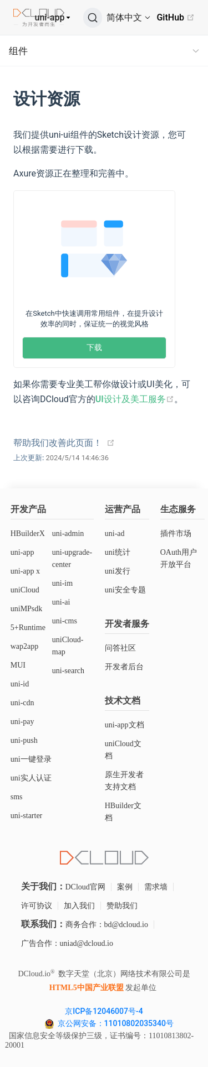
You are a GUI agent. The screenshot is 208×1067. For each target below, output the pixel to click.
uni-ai (61, 602)
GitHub (175, 17)
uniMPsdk (27, 609)
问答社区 (120, 648)
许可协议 (36, 906)
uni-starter (27, 815)
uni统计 (117, 552)
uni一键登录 (31, 759)
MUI (18, 665)
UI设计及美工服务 (134, 399)
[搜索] (92, 18)
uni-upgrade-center (72, 558)
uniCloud (25, 590)
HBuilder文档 (123, 811)
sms (17, 797)
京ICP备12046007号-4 (104, 1011)
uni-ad (115, 533)
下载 (94, 347)
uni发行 (117, 571)
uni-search (68, 671)
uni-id (20, 684)
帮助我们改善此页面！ (57, 443)
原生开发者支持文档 (124, 781)
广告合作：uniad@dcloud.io (67, 943)
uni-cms (64, 621)
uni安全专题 (125, 590)
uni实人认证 (31, 778)
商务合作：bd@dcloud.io (106, 924)
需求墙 (156, 887)
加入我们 (79, 906)
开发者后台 (124, 667)
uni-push (24, 740)
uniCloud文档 (123, 750)
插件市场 (175, 533)
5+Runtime (28, 627)
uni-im (62, 583)
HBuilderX (28, 533)
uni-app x (25, 571)
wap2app (25, 646)
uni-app (50, 17)
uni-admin (68, 533)
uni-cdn (22, 703)
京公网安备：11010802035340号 (117, 1023)
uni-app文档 (124, 725)
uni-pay (22, 721)
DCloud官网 (85, 887)
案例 (125, 887)
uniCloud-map (68, 646)
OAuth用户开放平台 (178, 558)
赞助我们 (122, 906)
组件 (18, 50)
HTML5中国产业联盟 (86, 987)
